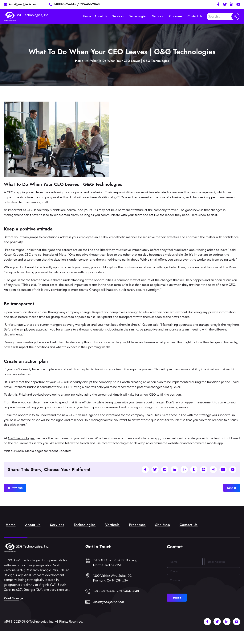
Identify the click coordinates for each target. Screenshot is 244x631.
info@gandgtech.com (108, 602)
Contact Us (195, 16)
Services (118, 16)
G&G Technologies (21, 438)
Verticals (158, 16)
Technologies (138, 16)
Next (231, 488)
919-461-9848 (90, 4)
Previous (15, 488)
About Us (101, 16)
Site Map (162, 524)
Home (87, 16)
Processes (175, 16)
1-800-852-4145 (65, 4)
